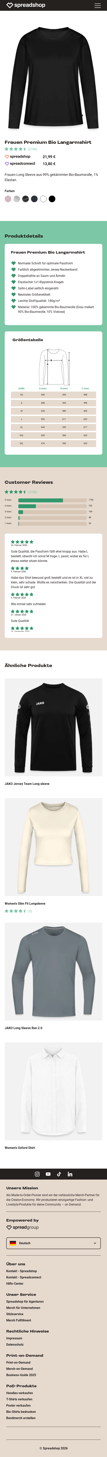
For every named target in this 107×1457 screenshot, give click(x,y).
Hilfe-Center (14, 1283)
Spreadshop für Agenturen (25, 1301)
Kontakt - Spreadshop (21, 1271)
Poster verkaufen (18, 1405)
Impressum (14, 1338)
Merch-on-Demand (19, 1369)
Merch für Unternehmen (23, 1308)
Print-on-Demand (18, 1362)
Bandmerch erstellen (20, 1418)
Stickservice (14, 1314)
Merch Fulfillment (18, 1320)
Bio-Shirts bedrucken (21, 1412)
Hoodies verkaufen (19, 1393)
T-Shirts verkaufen (19, 1399)
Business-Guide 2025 (21, 1375)
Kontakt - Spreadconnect (23, 1277)
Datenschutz (15, 1344)
